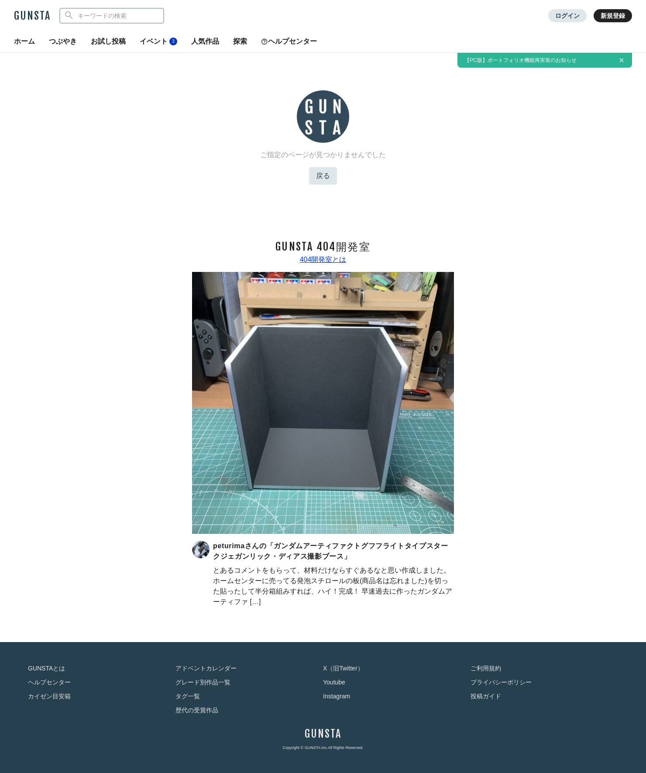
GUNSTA (32, 15)
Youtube (334, 682)
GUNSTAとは (46, 668)
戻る (323, 175)
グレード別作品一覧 (202, 682)
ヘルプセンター (289, 41)
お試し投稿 (108, 41)
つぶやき (63, 41)
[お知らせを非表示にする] (621, 60)
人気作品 (205, 41)
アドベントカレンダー (206, 668)
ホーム (24, 41)
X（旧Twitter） (343, 668)
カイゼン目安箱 (49, 696)
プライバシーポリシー (501, 682)
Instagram (336, 696)
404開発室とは (323, 259)
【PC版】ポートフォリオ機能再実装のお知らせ (520, 60)
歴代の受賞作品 (196, 710)
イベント (158, 41)
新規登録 (613, 15)
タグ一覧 (187, 696)
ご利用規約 (486, 668)
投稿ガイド (486, 696)
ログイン (567, 15)
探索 (240, 41)
